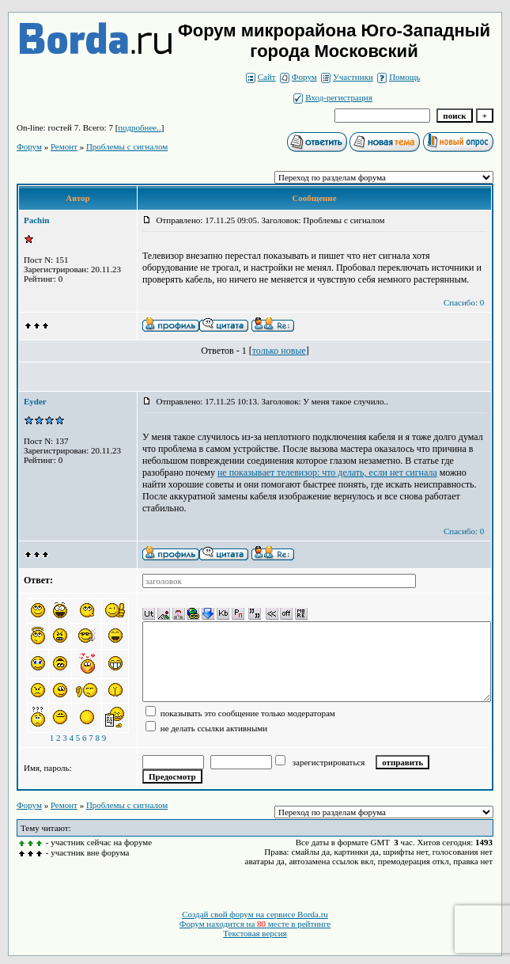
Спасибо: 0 (464, 302)
